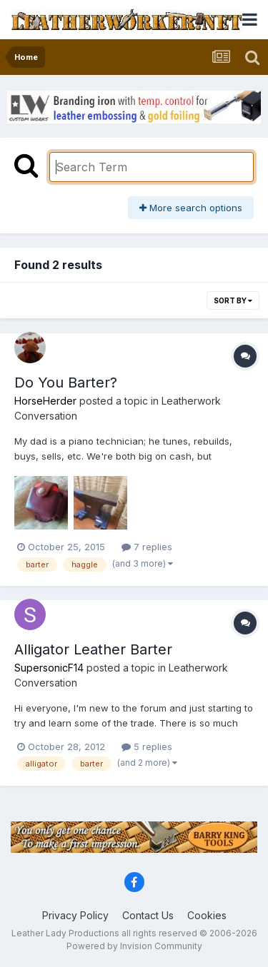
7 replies (146, 546)
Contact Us (148, 915)
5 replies (146, 746)
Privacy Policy (75, 915)
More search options (190, 207)
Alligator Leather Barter (93, 649)
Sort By (233, 300)
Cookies (207, 915)
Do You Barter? (65, 382)
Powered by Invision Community (134, 946)
